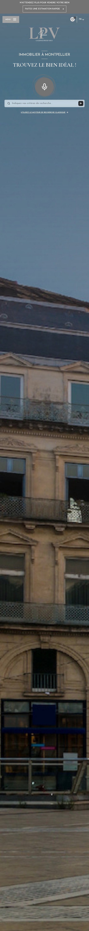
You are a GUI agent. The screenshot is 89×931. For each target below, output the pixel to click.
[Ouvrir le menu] (10, 19)
